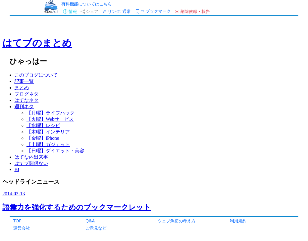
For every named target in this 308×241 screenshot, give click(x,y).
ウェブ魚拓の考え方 (177, 221)
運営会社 (21, 228)
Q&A (90, 221)
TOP (17, 221)
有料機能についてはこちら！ (88, 4)
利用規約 (238, 221)
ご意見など (95, 228)
